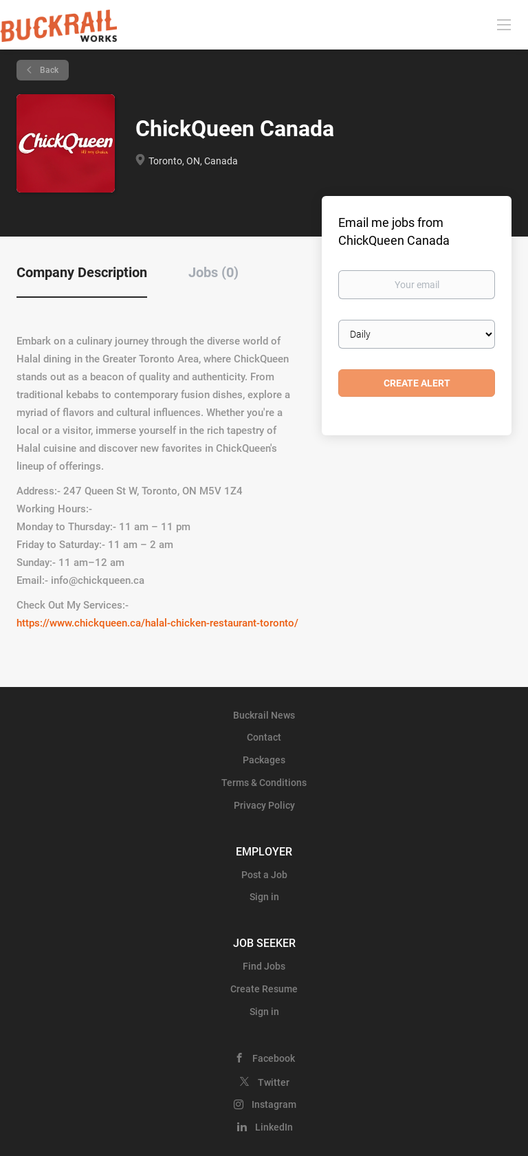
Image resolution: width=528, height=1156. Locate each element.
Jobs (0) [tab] (213, 272)
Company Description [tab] (81, 272)
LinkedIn (274, 1127)
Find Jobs (264, 966)
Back (48, 70)
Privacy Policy (264, 805)
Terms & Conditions (264, 782)
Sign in (264, 896)
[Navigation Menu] (504, 24)
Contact (264, 737)
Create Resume (264, 988)
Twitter (273, 1082)
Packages (264, 759)
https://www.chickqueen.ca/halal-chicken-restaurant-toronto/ (157, 623)
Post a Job (264, 874)
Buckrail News (264, 715)
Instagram (274, 1104)
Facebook (273, 1058)
